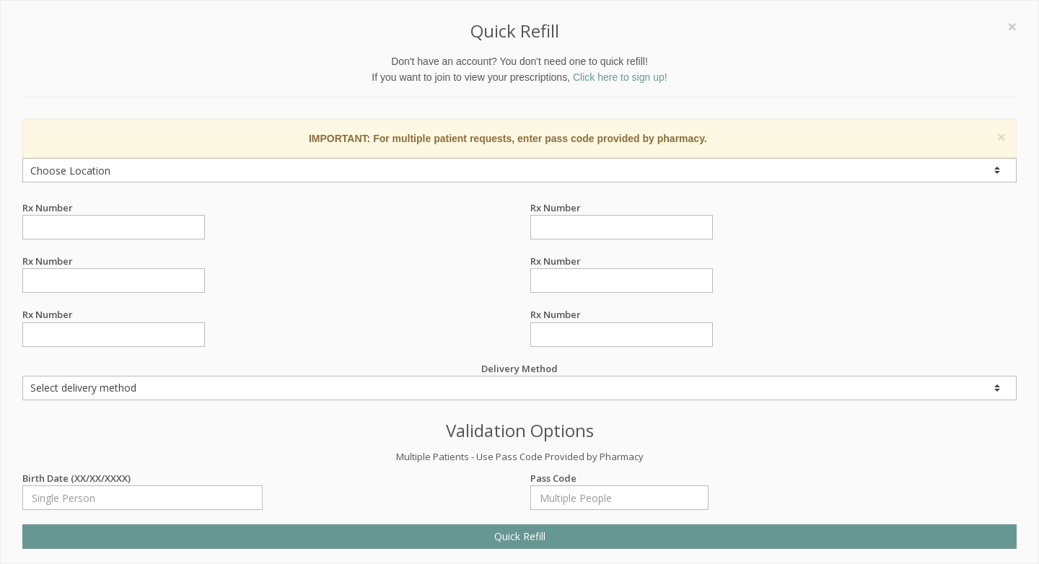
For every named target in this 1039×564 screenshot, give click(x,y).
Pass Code (619, 478)
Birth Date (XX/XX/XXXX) (142, 478)
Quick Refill (519, 536)
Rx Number (113, 208)
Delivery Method (519, 381)
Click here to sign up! (620, 77)
